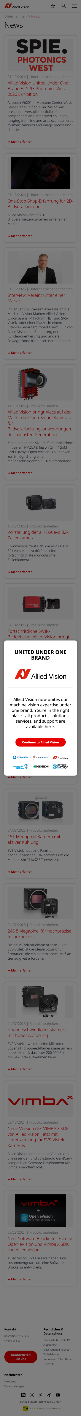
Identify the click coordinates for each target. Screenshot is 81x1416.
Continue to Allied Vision (40, 742)
